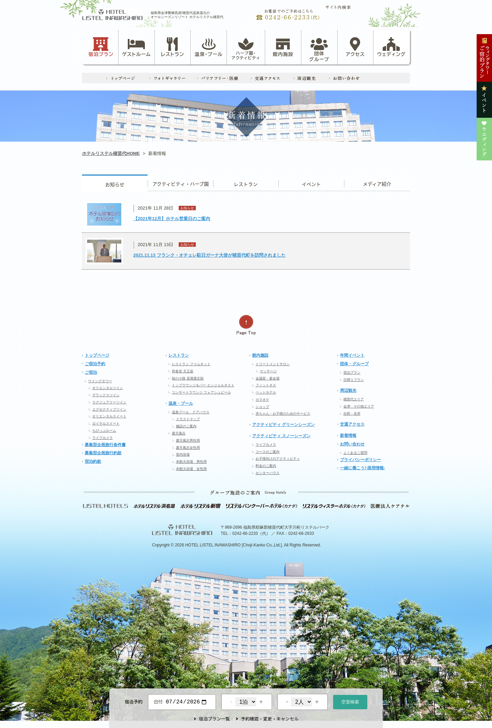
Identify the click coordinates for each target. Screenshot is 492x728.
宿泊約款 (93, 461)
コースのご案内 (267, 452)
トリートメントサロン (273, 364)
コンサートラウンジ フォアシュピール (201, 392)
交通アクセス (352, 424)
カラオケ (262, 399)
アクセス (355, 47)
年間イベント (352, 355)
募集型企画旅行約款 (103, 453)
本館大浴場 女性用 (191, 469)
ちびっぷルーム (104, 430)
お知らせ (115, 182)
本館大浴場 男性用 (191, 461)
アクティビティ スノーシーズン (281, 435)
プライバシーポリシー (360, 459)
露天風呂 (179, 433)
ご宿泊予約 (95, 363)
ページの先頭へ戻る (246, 325)
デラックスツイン (106, 395)
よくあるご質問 (355, 453)
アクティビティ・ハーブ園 (180, 182)
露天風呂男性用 (188, 440)
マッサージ (268, 371)
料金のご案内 (266, 466)
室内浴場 (183, 454)
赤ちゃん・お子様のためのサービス (283, 413)
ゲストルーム (136, 47)
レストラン (172, 47)
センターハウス (267, 473)
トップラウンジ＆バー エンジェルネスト (203, 385)
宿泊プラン (100, 47)
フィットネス (266, 385)
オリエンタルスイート (109, 416)
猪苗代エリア (353, 399)
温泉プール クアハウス (190, 412)
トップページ (97, 355)
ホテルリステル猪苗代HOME (111, 153)
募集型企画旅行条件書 (105, 444)
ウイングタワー (100, 381)
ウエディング (377, 182)
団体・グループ (354, 363)
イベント (311, 182)
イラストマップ (188, 419)
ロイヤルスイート (106, 423)
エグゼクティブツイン (109, 409)
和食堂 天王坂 (182, 371)
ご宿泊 (91, 372)
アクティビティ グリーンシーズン (283, 424)
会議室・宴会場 (267, 378)
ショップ (262, 407)
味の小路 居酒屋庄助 (188, 378)
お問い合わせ (352, 444)
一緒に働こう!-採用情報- (362, 468)
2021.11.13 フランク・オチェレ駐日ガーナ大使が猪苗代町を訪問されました (209, 255)
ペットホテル (266, 392)
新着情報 (348, 435)
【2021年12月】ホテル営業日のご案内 (171, 218)
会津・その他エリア (358, 406)
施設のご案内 (186, 426)
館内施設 (283, 47)
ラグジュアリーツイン (109, 402)
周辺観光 (348, 390)
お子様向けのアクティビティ (278, 458)
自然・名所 (351, 413)
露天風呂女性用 (188, 447)
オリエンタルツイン (107, 388)
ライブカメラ (102, 438)
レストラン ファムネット (191, 364)
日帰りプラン (353, 380)
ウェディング (391, 47)
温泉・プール (209, 47)
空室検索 (350, 701)
